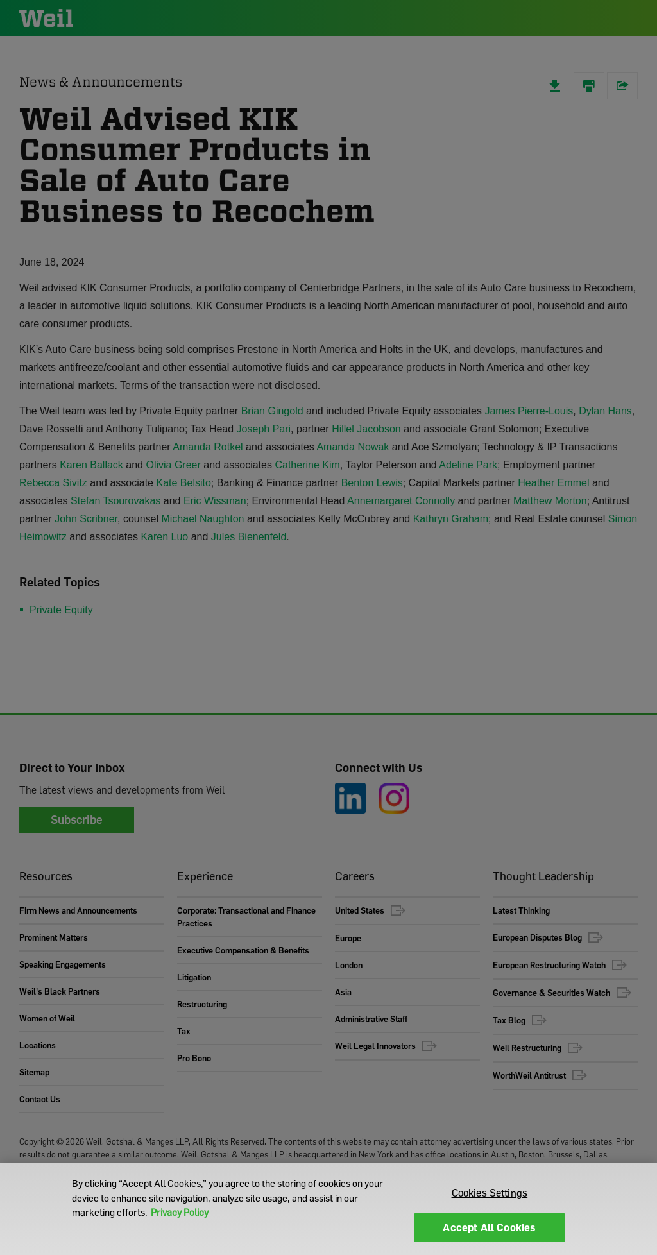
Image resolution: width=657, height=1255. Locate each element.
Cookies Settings (490, 1192)
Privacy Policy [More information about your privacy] (180, 1212)
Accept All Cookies (489, 1227)
